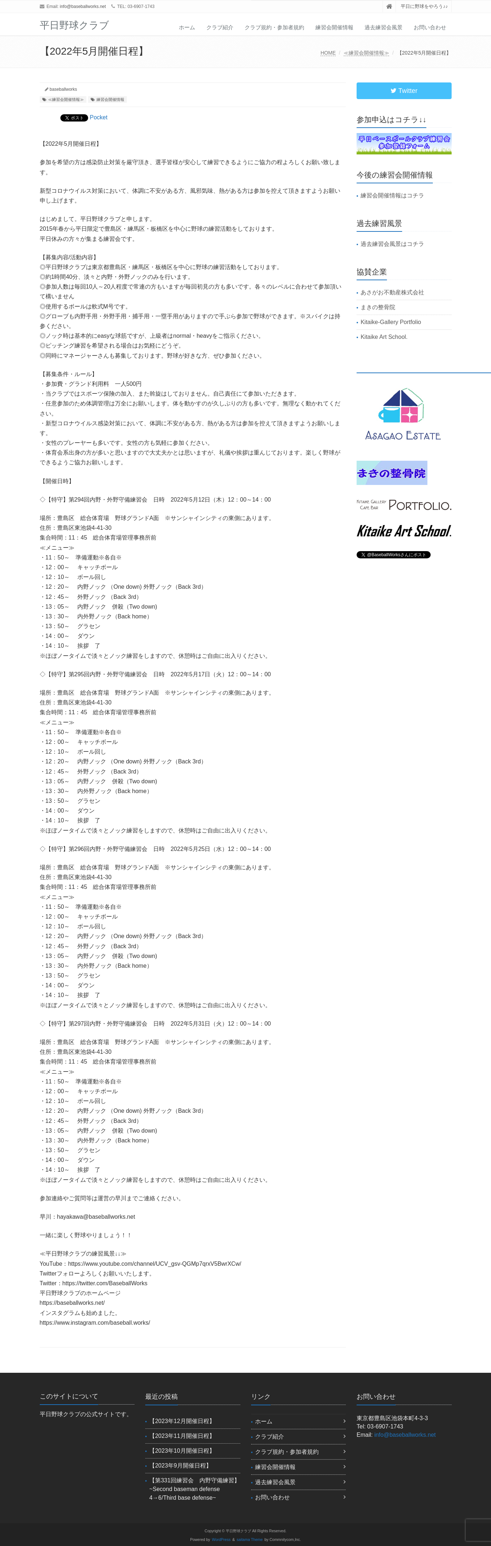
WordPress (221, 1540)
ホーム (187, 27)
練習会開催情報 (334, 27)
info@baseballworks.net (83, 6)
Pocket (99, 117)
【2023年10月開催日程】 (182, 1451)
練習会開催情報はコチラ (392, 195)
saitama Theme (250, 1540)
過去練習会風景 (383, 27)
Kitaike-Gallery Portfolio (391, 322)
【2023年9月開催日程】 (180, 1465)
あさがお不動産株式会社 (392, 292)
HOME (328, 53)
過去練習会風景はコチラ (392, 244)
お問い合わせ (430, 27)
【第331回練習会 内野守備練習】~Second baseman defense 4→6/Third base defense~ (194, 1489)
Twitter (404, 90)
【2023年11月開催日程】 (182, 1436)
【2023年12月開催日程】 (182, 1421)
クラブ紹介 (219, 27)
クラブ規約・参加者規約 (274, 27)
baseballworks (63, 89)
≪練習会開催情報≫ (366, 53)
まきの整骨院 (378, 307)
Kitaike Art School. (384, 337)
